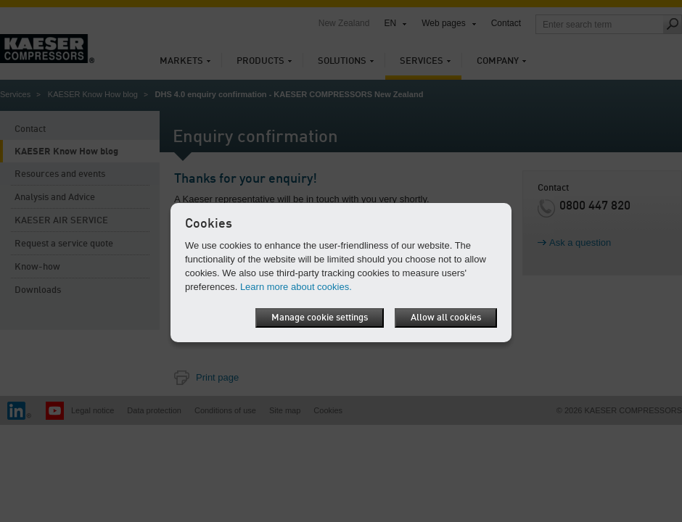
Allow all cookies (446, 318)
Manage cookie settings (319, 318)
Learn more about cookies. (296, 286)
